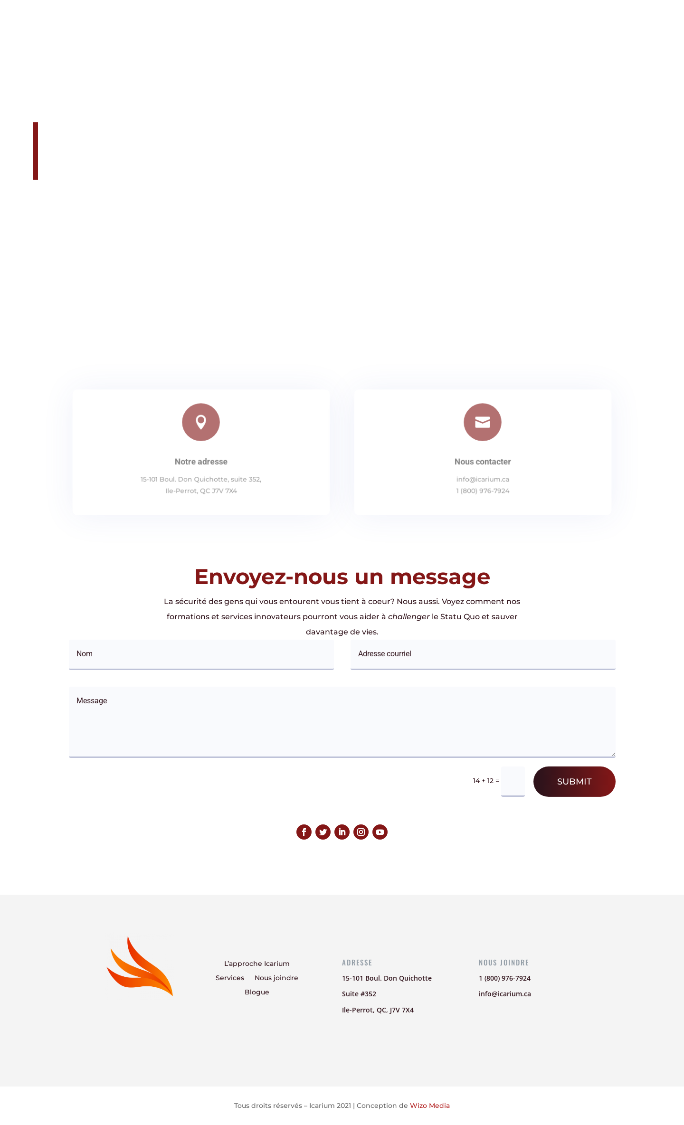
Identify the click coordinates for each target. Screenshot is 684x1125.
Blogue (522, 21)
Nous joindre (468, 21)
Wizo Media (430, 1105)
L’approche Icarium (341, 21)
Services (411, 21)
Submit (574, 781)
